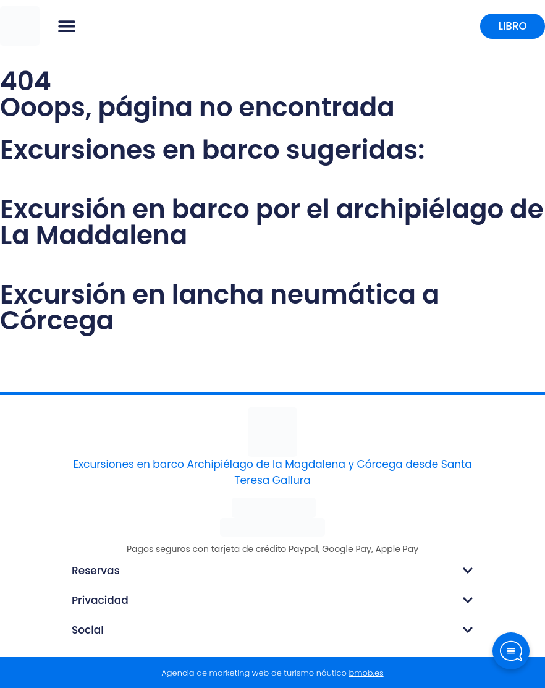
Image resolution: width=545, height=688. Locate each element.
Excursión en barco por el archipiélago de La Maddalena (272, 222)
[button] (67, 26)
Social (88, 629)
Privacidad (100, 600)
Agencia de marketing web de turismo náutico (272, 673)
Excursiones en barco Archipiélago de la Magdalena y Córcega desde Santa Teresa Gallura (272, 472)
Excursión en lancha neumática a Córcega (219, 307)
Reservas (96, 570)
